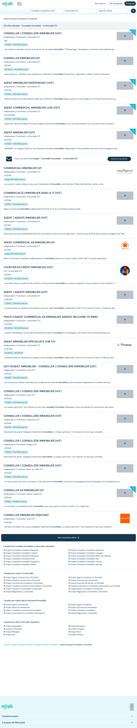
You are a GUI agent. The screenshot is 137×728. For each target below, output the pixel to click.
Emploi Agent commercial (17, 604)
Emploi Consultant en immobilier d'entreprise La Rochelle (95, 586)
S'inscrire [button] (130, 3)
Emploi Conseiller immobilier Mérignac (22, 556)
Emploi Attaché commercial (18, 607)
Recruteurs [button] (100, 3)
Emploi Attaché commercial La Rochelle (23, 580)
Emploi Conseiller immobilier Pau (84, 558)
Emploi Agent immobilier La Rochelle (86, 577)
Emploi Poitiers (76, 634)
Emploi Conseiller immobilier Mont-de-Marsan (90, 556)
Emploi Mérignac (13, 632)
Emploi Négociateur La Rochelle (19, 591)
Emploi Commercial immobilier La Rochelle (24, 583)
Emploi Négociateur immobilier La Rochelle (89, 591)
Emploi (14, 645)
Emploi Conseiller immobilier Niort (20, 558)
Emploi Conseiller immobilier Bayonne (22, 550)
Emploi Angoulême (14, 626)
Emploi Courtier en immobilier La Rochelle (24, 589)
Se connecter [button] (116, 3)
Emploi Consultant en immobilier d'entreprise (25, 613)
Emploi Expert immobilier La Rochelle (86, 589)
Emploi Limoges (77, 629)
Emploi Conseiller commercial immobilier (23, 610)
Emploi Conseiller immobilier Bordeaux (87, 550)
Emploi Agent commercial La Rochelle (22, 577)
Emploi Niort (75, 632)
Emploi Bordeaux (77, 626)
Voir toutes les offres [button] (68, 537)
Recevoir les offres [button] (119, 159)
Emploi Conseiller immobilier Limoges (86, 553)
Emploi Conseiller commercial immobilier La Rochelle (29, 586)
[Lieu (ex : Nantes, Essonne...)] (79, 11)
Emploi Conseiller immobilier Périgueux (22, 561)
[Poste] (46, 11)
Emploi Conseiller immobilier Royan (21, 564)
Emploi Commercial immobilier (83, 607)
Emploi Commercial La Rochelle (84, 580)
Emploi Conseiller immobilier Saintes (86, 564)
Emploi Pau (10, 634)
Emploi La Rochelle (14, 629)
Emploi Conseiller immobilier (82, 610)
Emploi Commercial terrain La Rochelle (87, 583)
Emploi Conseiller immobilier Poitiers (86, 561)
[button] (7, 707)
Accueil (7, 645)
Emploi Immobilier (26, 645)
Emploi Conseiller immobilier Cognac (22, 553)
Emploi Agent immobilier (81, 604)
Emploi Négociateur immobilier (83, 613)
